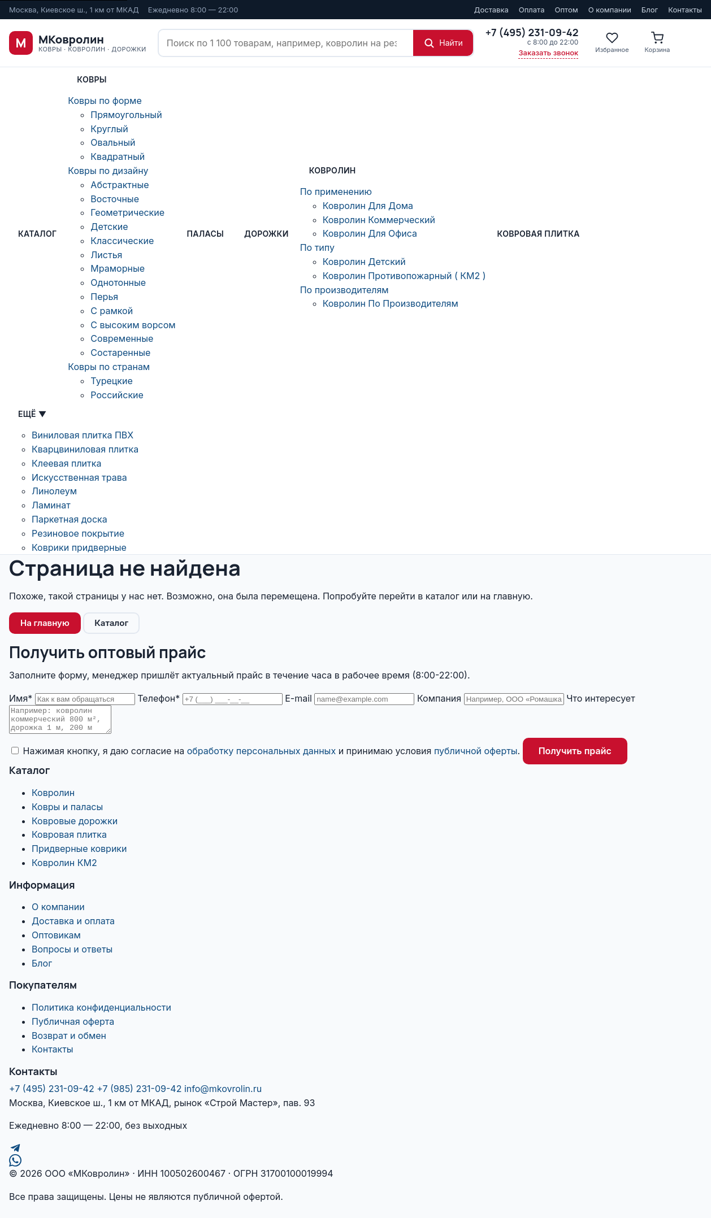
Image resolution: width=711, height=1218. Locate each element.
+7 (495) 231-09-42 (51, 1093)
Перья (104, 296)
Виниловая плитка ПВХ (82, 435)
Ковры (91, 79)
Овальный (112, 142)
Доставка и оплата (73, 926)
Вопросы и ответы (72, 954)
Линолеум (54, 491)
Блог (649, 9)
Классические (122, 240)
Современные (121, 338)
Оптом (566, 9)
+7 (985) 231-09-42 (139, 1093)
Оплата (532, 9)
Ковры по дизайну (108, 170)
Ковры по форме (104, 100)
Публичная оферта (73, 1026)
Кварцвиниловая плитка (85, 449)
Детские (109, 226)
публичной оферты (476, 756)
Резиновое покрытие (78, 533)
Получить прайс (575, 756)
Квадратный (117, 156)
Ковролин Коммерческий (379, 219)
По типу (317, 247)
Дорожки (266, 233)
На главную (45, 622)
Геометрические (127, 212)
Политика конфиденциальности (101, 1012)
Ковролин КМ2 (64, 867)
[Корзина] (657, 43)
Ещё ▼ (32, 414)
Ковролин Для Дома (368, 205)
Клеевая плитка (66, 463)
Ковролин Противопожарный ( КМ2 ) (404, 275)
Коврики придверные (79, 547)
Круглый (109, 128)
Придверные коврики (79, 853)
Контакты (685, 9)
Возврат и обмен (69, 1040)
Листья (106, 254)
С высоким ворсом (132, 324)
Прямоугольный (126, 114)
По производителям (344, 289)
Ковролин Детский (364, 261)
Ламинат (51, 505)
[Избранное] (611, 43)
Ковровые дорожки (75, 826)
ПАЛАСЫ (205, 233)
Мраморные (117, 268)
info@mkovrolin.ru (223, 1093)
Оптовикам (56, 940)
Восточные (114, 199)
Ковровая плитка (538, 233)
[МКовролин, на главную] (77, 43)
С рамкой (111, 310)
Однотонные (118, 282)
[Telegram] (355, 1153)
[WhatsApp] (355, 1165)
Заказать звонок (548, 52)
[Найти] (443, 43)
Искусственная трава (79, 477)
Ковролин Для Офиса (370, 233)
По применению (336, 191)
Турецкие (111, 380)
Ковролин (332, 170)
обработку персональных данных (261, 756)
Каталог (37, 233)
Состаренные (120, 352)
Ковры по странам (109, 366)
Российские (117, 395)
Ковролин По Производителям (390, 303)
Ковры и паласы (67, 811)
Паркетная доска (69, 519)
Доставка (491, 9)
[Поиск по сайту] (286, 43)
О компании (609, 9)
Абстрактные (119, 184)
